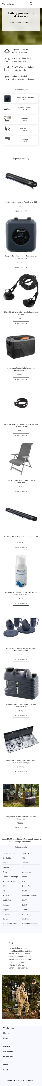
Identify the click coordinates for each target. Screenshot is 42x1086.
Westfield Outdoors (30, 924)
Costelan (6, 914)
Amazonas (26, 872)
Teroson (6, 905)
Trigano (6, 910)
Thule (5, 872)
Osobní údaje (8, 1056)
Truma (5, 863)
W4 (4, 886)
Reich (24, 881)
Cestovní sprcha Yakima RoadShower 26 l (21, 202)
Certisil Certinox (9, 853)
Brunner (25, 914)
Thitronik (25, 853)
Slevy (5, 1038)
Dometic (6, 919)
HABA (24, 900)
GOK (24, 858)
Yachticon (26, 910)
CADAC (25, 919)
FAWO (25, 905)
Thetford (25, 863)
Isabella (25, 877)
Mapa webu (8, 1051)
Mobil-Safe (7, 900)
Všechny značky (9, 1028)
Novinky (6, 1033)
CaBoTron (26, 891)
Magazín (6, 1046)
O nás (5, 1065)
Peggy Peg (26, 886)
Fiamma (6, 867)
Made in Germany (29, 896)
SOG (24, 867)
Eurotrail (6, 896)
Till (4, 891)
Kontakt (6, 1070)
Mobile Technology (10, 877)
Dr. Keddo (7, 858)
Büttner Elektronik (10, 924)
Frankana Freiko (9, 881)
